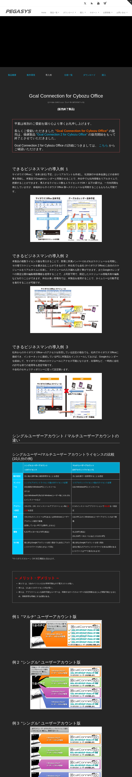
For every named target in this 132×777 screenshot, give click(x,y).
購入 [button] (82, 12)
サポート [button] (94, 12)
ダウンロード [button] (69, 12)
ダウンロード (89, 75)
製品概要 (12, 75)
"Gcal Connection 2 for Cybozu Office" (61, 134)
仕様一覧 (68, 75)
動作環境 (31, 75)
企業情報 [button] (107, 12)
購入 (104, 75)
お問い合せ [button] (121, 12)
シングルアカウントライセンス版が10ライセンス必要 (46, 483)
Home (43, 12)
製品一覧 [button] (53, 12)
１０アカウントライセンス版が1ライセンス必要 (91, 483)
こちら (103, 145)
